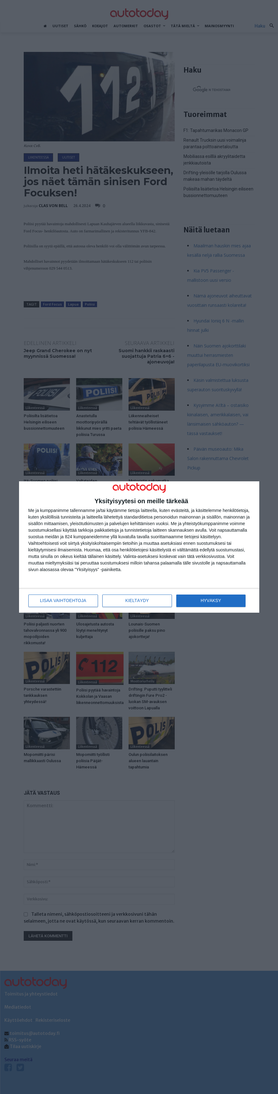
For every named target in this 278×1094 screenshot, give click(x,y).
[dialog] (139, 547)
